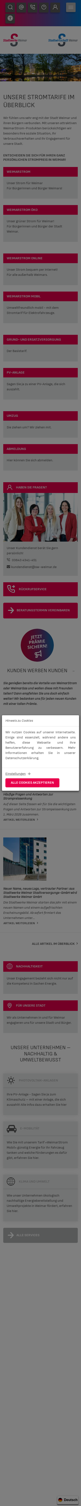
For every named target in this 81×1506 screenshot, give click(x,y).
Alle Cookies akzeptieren (32, 783)
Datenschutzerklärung (21, 758)
